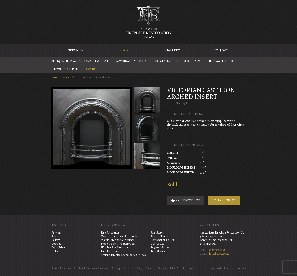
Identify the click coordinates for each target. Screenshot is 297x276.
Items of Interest (65, 69)
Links (54, 251)
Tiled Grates (158, 251)
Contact (221, 50)
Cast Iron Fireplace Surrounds (119, 236)
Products (65, 77)
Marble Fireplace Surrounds (117, 240)
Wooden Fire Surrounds (115, 247)
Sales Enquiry (224, 200)
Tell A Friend (58, 247)
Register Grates (160, 247)
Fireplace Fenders (221, 61)
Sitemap (116, 268)
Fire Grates (162, 61)
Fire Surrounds (188, 61)
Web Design (216, 268)
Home (54, 77)
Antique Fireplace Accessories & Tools (80, 61)
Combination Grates (131, 61)
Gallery (172, 50)
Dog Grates (157, 244)
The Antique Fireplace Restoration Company (148, 21)
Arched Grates (159, 236)
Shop (124, 50)
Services (75, 50)
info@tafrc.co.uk (219, 254)
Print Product (185, 200)
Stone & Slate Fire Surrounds (118, 244)
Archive (91, 69)
